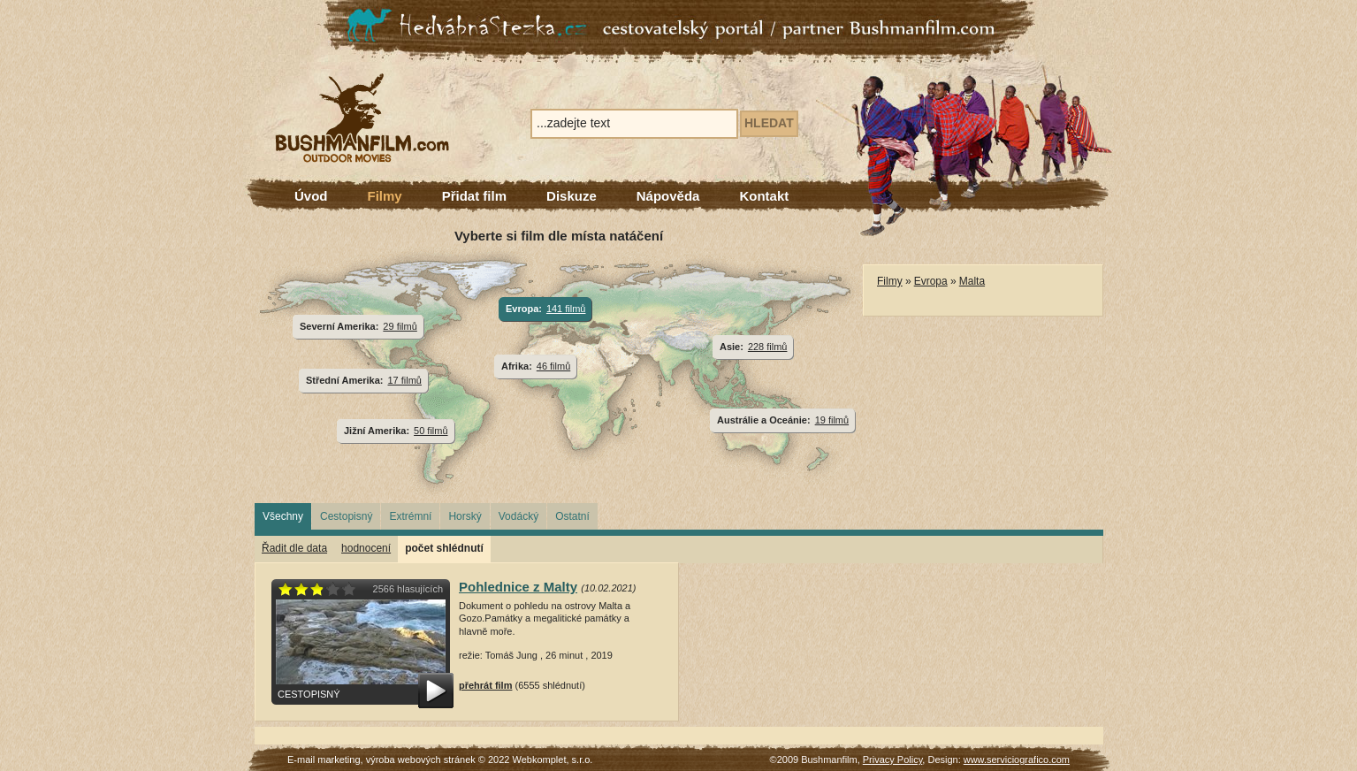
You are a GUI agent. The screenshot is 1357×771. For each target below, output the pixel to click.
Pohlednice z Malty (518, 586)
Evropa (931, 281)
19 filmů (832, 420)
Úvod (311, 195)
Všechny (283, 516)
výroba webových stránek (421, 759)
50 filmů (430, 430)
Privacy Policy (893, 759)
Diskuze (571, 195)
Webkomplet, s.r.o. (553, 759)
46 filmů (553, 366)
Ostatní (572, 516)
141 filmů (566, 308)
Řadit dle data (294, 548)
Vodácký (518, 516)
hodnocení (366, 548)
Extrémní (410, 516)
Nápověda (668, 195)
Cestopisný (346, 516)
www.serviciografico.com (1017, 759)
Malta (972, 281)
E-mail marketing (324, 759)
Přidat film (474, 195)
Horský (464, 516)
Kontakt (764, 195)
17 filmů (405, 380)
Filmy (385, 195)
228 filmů (768, 346)
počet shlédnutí (444, 548)
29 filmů (399, 326)
